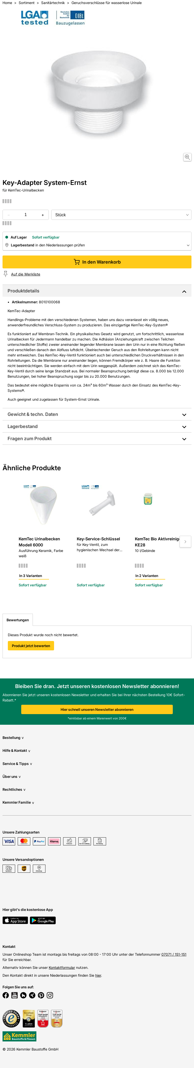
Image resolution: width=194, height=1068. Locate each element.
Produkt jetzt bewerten (31, 646)
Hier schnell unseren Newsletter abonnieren (97, 709)
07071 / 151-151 (173, 954)
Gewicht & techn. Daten (33, 414)
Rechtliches (14, 789)
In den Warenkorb (97, 262)
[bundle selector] (121, 215)
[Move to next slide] (185, 541)
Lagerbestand (23, 426)
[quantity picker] (25, 215)
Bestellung (13, 737)
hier (98, 975)
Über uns (12, 776)
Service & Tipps (17, 763)
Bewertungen (18, 620)
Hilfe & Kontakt (16, 750)
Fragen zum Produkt (30, 438)
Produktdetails (23, 290)
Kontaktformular (62, 967)
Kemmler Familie (18, 802)
